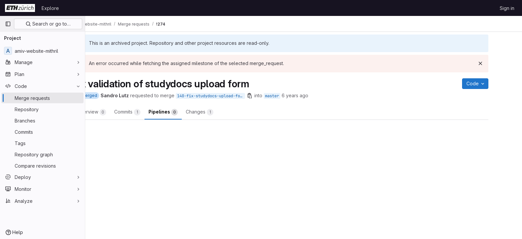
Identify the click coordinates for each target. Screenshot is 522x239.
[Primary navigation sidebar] (8, 24)
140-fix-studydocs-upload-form (234, 96)
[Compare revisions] (42, 165)
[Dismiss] (503, 63)
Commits (150, 112)
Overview (114, 112)
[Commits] (42, 131)
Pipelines (186, 112)
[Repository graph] (42, 154)
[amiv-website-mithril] (42, 50)
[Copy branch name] (273, 96)
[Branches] (42, 120)
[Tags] (42, 143)
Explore (50, 8)
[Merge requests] (42, 98)
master (295, 96)
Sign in (507, 8)
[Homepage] (20, 8)
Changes (222, 112)
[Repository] (42, 109)
